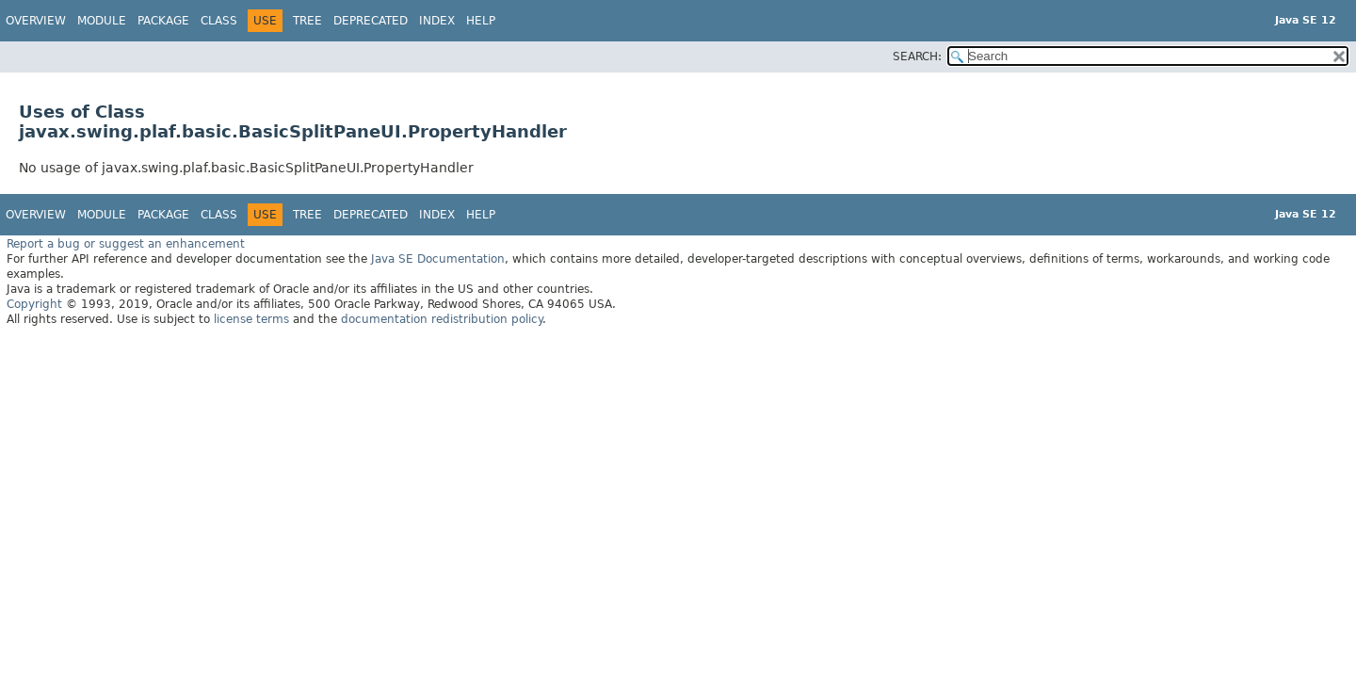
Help (480, 20)
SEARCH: (917, 56)
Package (163, 20)
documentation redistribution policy (441, 319)
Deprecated (370, 20)
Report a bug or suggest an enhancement (126, 243)
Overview (36, 20)
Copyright (34, 304)
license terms (251, 319)
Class (219, 20)
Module (101, 20)
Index (437, 20)
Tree (307, 20)
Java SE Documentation (438, 259)
